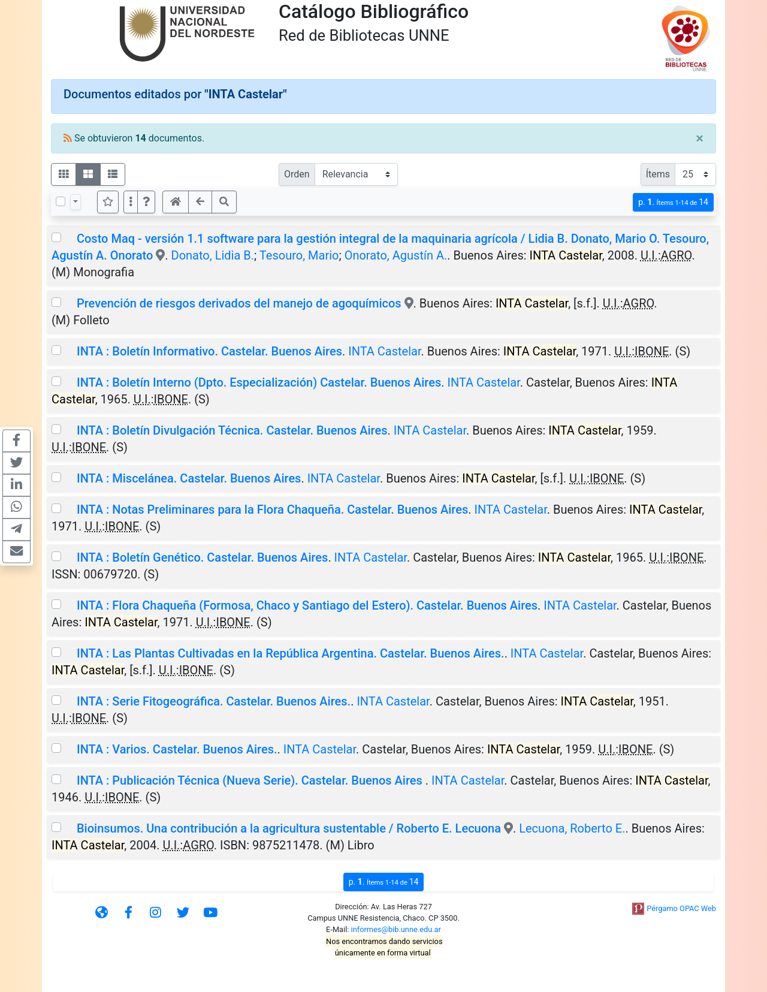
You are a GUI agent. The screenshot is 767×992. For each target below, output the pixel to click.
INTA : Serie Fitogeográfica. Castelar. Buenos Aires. (214, 701)
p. (673, 202)
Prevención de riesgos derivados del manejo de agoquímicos (240, 303)
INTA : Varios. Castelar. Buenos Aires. (177, 749)
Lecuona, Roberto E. (572, 828)
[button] (146, 202)
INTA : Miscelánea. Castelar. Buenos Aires (189, 478)
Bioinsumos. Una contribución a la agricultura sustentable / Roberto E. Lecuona (289, 828)
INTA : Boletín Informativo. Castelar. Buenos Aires (209, 351)
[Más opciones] (130, 202)
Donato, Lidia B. (212, 255)
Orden (297, 174)
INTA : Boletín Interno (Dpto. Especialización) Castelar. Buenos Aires (259, 382)
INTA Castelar (384, 351)
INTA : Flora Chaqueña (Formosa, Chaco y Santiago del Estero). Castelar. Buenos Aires (307, 605)
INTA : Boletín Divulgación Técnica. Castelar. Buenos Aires (232, 430)
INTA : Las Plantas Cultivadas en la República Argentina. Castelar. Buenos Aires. (291, 653)
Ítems (658, 174)
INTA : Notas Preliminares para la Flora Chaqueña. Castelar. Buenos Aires (272, 509)
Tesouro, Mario (299, 255)
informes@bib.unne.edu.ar (396, 929)
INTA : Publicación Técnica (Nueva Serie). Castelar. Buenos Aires (251, 780)
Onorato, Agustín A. (396, 255)
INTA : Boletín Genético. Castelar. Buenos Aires (202, 557)
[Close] (699, 138)
